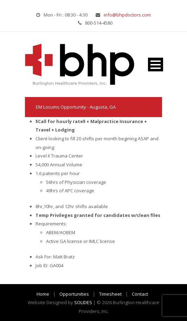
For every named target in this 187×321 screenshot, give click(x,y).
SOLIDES (83, 302)
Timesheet (110, 294)
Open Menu (155, 64)
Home (43, 294)
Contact (140, 294)
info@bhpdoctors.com (127, 15)
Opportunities (74, 294)
